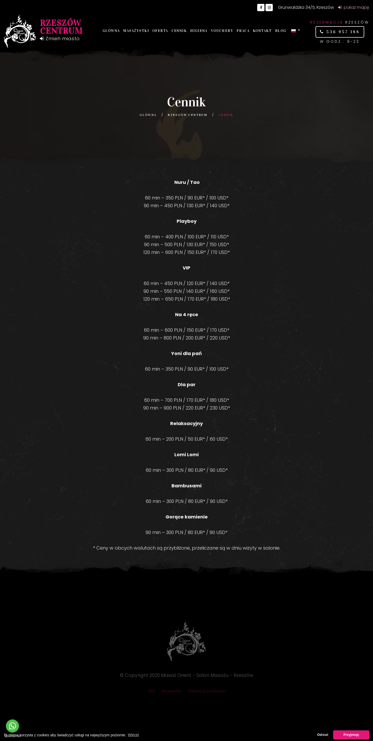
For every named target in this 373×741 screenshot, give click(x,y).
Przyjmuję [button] (351, 735)
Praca (242, 31)
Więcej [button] (133, 735)
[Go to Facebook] (260, 7)
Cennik (179, 31)
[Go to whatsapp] (12, 725)
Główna (111, 31)
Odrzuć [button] (322, 735)
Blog (280, 31)
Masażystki (136, 31)
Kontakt (262, 31)
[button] (296, 30)
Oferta (160, 31)
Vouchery (222, 31)
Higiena (198, 31)
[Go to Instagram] (269, 7)
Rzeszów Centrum (187, 115)
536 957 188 (342, 31)
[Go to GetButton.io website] (12, 735)
